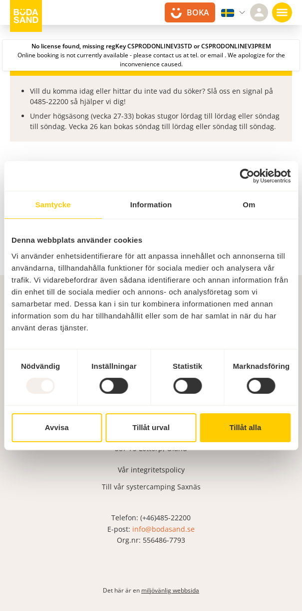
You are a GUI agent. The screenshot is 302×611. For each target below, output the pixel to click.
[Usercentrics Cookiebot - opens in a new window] (247, 175)
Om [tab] (249, 204)
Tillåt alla (245, 427)
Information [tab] (151, 204)
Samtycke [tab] (53, 204)
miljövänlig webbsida (170, 590)
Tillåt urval (151, 427)
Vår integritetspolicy (151, 469)
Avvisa (57, 427)
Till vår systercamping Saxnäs (151, 486)
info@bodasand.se (163, 529)
